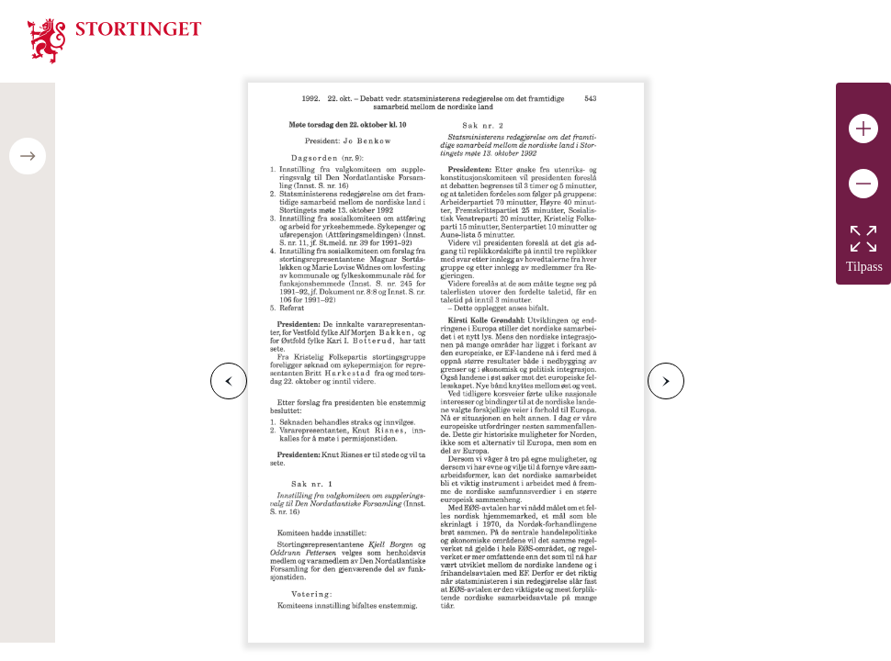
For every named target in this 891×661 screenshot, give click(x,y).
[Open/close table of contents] (27, 156)
